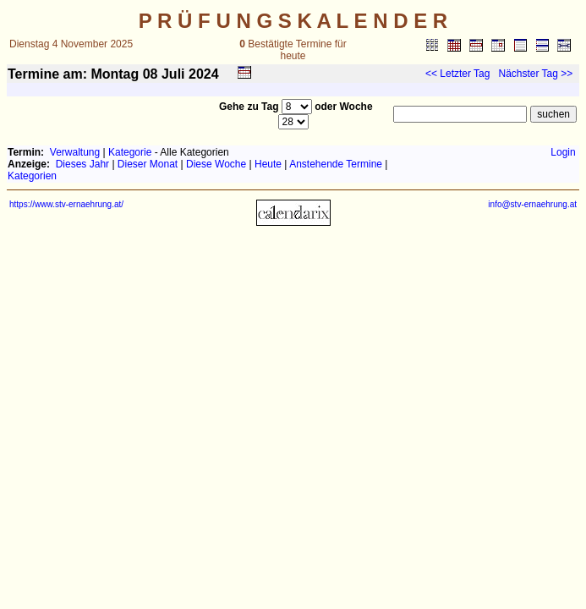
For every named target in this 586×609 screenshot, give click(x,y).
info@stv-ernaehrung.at (532, 204)
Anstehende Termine (335, 164)
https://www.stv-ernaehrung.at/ (66, 204)
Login (562, 152)
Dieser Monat (148, 164)
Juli (173, 74)
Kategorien (32, 176)
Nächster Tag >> (535, 74)
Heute (268, 164)
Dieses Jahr (82, 164)
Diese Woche (216, 164)
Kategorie (129, 152)
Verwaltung (75, 152)
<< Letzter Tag (457, 74)
